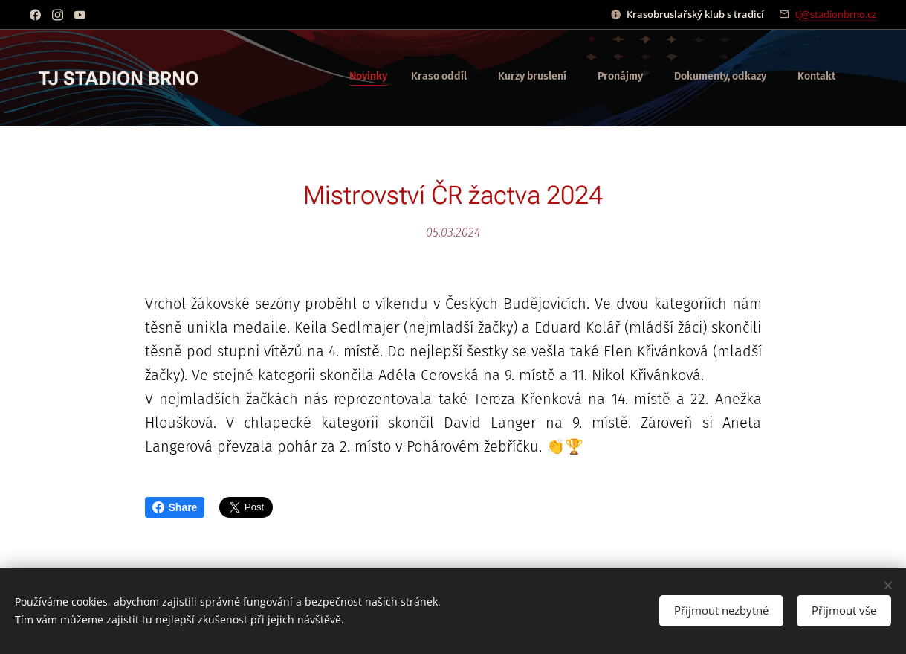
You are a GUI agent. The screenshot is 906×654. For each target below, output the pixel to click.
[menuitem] (636, 78)
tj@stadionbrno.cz (835, 14)
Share (175, 507)
